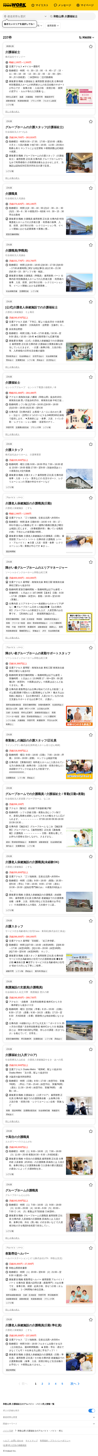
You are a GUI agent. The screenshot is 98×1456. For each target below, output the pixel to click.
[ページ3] (49, 1384)
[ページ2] (42, 1384)
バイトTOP (8, 1431)
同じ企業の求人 (12, 112)
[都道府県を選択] (25, 16)
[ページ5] (62, 1384)
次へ (73, 1383)
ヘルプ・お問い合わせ (13, 1440)
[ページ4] (56, 1384)
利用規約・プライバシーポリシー (55, 1440)
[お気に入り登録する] (91, 46)
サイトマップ (32, 1440)
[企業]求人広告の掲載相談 (14, 1445)
